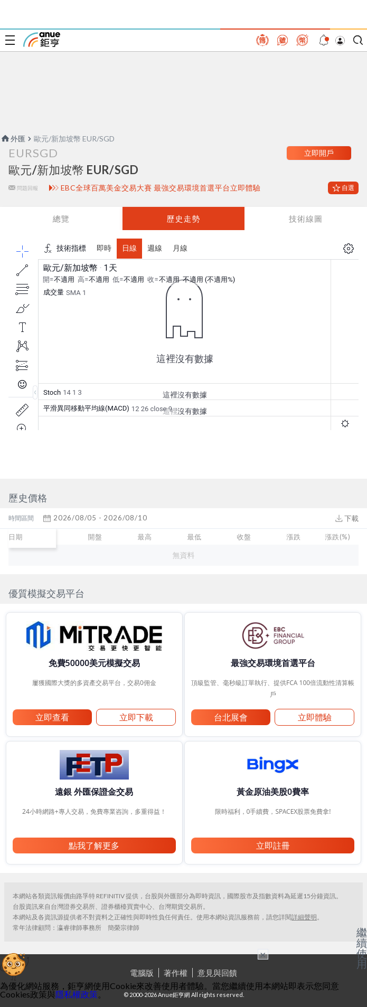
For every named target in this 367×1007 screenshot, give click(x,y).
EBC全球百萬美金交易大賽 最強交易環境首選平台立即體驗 (161, 188)
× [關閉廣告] (263, 954)
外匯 (12, 138)
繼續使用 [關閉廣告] (361, 948)
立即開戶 (319, 152)
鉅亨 (41, 40)
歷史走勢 (183, 218)
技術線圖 (306, 218)
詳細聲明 (304, 917)
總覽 (61, 218)
